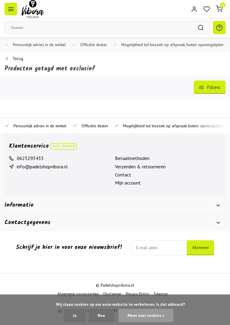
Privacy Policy (137, 294)
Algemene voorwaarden (78, 294)
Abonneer (200, 247)
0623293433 (30, 158)
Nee (101, 315)
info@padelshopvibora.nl (42, 167)
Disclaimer (112, 294)
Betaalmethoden (132, 158)
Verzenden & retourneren (140, 167)
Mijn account (128, 183)
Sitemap (161, 294)
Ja (75, 315)
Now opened (63, 146)
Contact (123, 175)
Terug (13, 58)
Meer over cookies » (146, 315)
